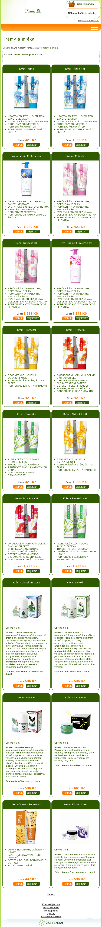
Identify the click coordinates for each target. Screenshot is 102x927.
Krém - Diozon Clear (75, 804)
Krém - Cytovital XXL (75, 414)
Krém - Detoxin (75, 582)
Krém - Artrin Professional (26, 156)
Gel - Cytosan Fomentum (26, 804)
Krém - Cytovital (26, 330)
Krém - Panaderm (75, 697)
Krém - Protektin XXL (75, 498)
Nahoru (51, 894)
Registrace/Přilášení (88, 20)
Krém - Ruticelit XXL (26, 243)
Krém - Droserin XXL (27, 498)
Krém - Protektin (26, 414)
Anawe (59, 923)
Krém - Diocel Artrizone (26, 582)
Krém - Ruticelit (75, 156)
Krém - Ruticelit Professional (75, 243)
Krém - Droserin (75, 330)
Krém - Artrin (26, 69)
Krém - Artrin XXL (75, 69)
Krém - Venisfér (27, 697)
